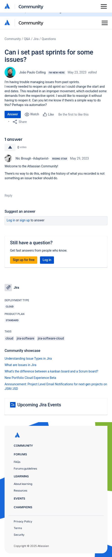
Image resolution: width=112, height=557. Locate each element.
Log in (11, 220)
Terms (18, 528)
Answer (12, 114)
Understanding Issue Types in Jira (28, 358)
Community (31, 22)
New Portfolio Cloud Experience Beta (30, 378)
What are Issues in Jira (20, 365)
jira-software (25, 338)
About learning (23, 484)
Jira (36, 39)
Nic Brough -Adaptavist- (32, 158)
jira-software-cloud (51, 338)
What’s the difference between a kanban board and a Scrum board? (51, 371)
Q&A (27, 39)
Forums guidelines (25, 468)
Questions (49, 39)
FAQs (17, 462)
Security (19, 534)
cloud (9, 338)
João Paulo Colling (32, 72)
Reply (8, 195)
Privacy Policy (23, 521)
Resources (20, 490)
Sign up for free (24, 260)
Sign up (25, 220)
